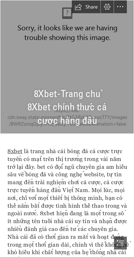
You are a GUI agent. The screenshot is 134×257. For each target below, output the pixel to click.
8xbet (15, 150)
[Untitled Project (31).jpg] (67, 67)
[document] (67, 128)
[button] (86, 6)
